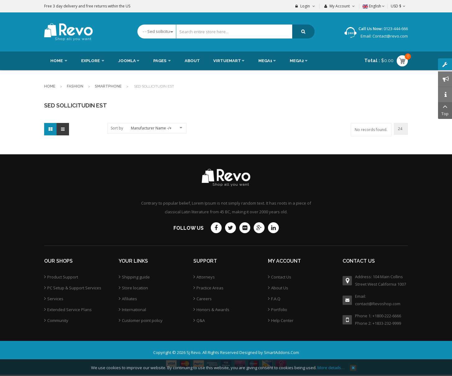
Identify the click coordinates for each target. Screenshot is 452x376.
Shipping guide (136, 277)
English (373, 6)
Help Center (282, 320)
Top (445, 109)
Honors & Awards (212, 309)
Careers (204, 298)
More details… (330, 367)
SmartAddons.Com (281, 352)
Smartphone (108, 86)
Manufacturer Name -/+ (151, 128)
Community (57, 320)
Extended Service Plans (69, 309)
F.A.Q (275, 298)
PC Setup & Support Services (74, 288)
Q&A (200, 320)
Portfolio (279, 309)
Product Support (62, 277)
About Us (279, 288)
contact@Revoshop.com (377, 303)
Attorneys (205, 277)
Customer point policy (142, 320)
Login (305, 6)
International (134, 309)
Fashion (75, 86)
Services (55, 298)
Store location (135, 288)
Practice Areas (210, 288)
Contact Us (281, 277)
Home (49, 86)
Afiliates (129, 298)
